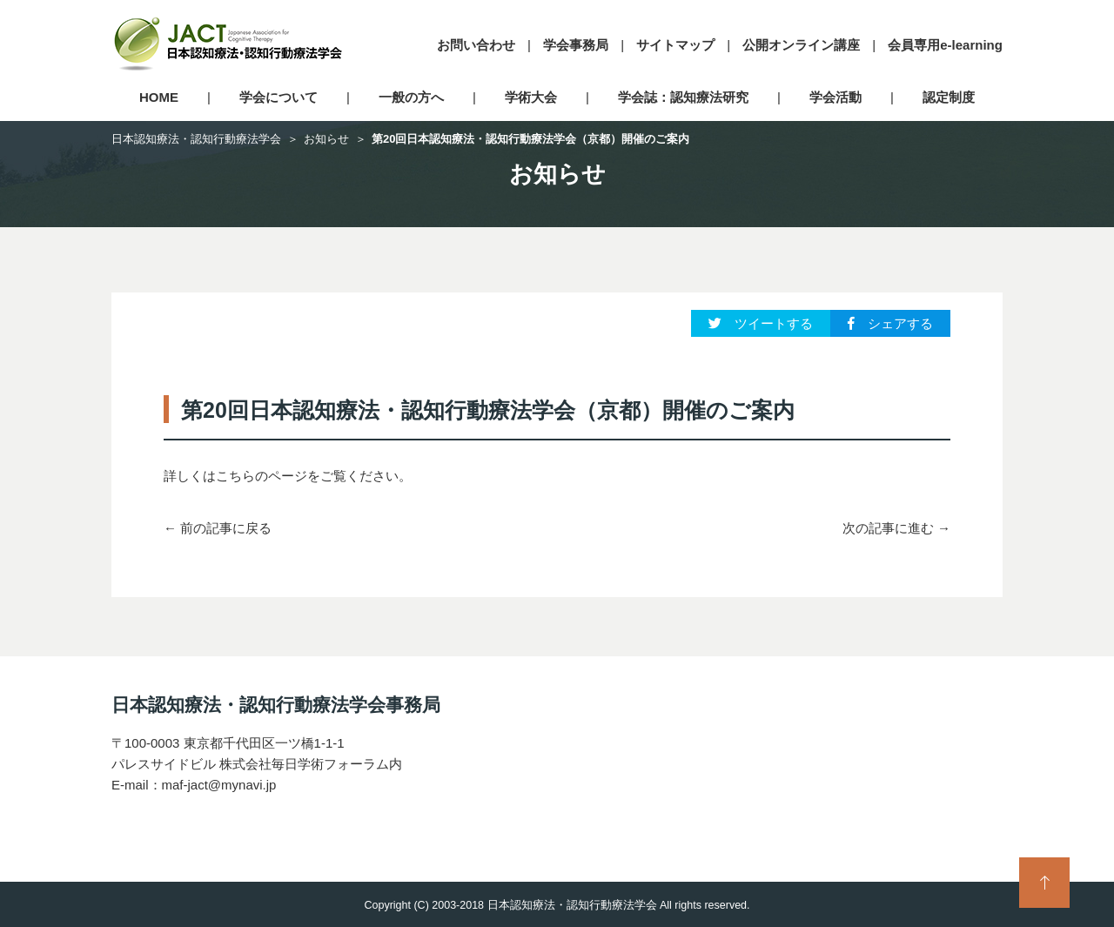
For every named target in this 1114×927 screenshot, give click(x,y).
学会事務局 (575, 44)
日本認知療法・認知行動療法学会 (196, 138)
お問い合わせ (476, 44)
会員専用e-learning (945, 44)
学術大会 (531, 97)
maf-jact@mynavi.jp (219, 784)
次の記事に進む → (896, 528)
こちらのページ (261, 475)
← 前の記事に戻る (218, 528)
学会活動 (835, 97)
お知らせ (326, 138)
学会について (278, 97)
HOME (158, 97)
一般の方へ (411, 97)
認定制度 (949, 97)
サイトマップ (675, 44)
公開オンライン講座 (801, 44)
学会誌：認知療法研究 (683, 97)
